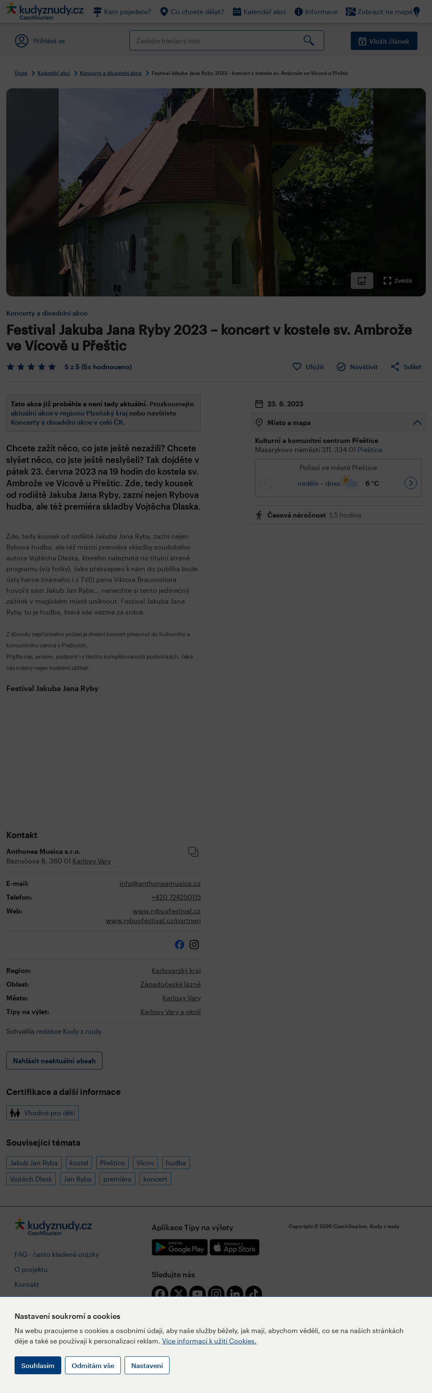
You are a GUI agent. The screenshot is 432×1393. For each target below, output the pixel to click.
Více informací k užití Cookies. (209, 1341)
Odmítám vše (93, 1365)
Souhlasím (38, 1365)
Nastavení (147, 1365)
